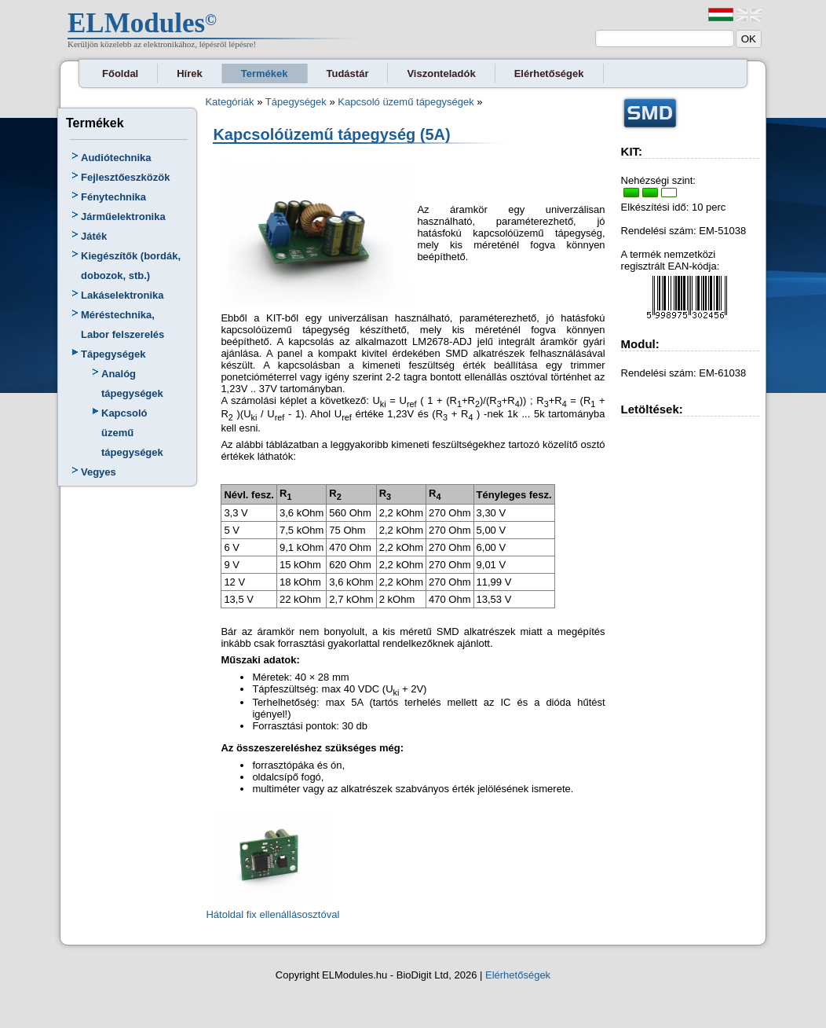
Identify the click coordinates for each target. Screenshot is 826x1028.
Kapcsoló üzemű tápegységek (132, 432)
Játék (94, 236)
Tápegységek (113, 354)
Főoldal (120, 73)
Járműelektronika (123, 216)
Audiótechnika (116, 157)
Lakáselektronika (122, 295)
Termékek (264, 73)
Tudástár (348, 73)
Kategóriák (229, 102)
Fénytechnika (113, 197)
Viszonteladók (441, 73)
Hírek (190, 73)
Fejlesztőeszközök (125, 177)
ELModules (136, 23)
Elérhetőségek (549, 73)
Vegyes (98, 472)
